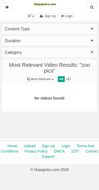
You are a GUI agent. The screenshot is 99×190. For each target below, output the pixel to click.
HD (68, 79)
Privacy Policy (36, 151)
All (61, 79)
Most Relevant (41, 79)
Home (12, 146)
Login (67, 16)
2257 (75, 151)
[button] (31, 16)
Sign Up (48, 16)
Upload (29, 146)
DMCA (59, 151)
